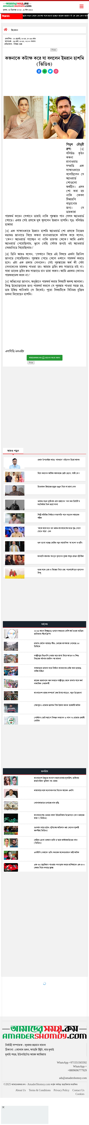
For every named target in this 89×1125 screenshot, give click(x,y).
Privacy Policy (61, 1090)
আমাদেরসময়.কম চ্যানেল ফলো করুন (44, 357)
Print (54, 50)
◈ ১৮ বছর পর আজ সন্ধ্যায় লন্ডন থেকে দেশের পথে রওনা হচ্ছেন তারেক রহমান (43, 15)
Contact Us (78, 1090)
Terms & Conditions (40, 1090)
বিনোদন (14, 30)
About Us (20, 1090)
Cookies (80, 1094)
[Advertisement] (44, 84)
